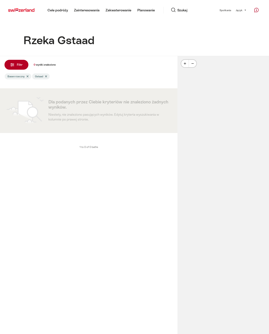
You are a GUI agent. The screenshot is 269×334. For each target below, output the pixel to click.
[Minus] (192, 63)
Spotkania (225, 10)
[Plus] (185, 63)
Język (241, 10)
